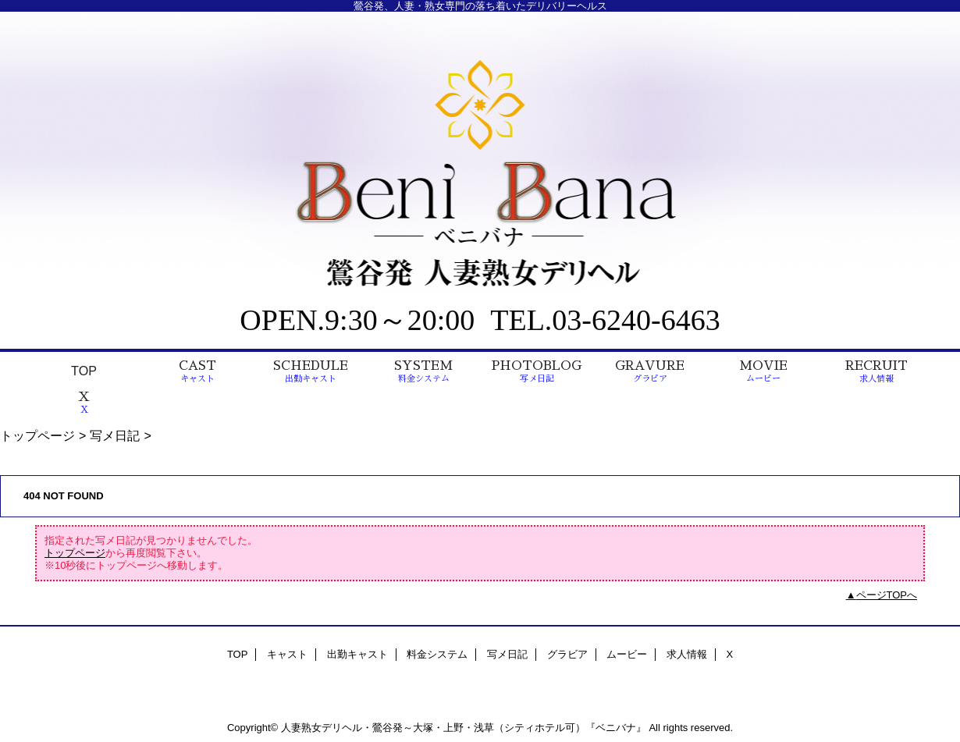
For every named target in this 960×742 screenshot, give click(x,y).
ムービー (626, 654)
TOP (84, 371)
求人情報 (687, 654)
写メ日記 (115, 435)
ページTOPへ (887, 595)
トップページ (37, 435)
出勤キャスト (357, 654)
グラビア (567, 654)
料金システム (437, 654)
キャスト (287, 654)
